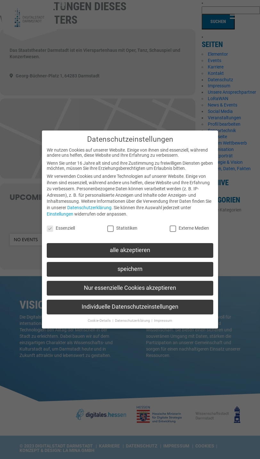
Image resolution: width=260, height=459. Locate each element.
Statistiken (122, 222)
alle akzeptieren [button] (130, 244)
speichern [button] (130, 263)
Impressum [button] (163, 315)
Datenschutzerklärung (89, 201)
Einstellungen (60, 208)
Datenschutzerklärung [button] (133, 315)
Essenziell (61, 222)
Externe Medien (189, 222)
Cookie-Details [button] (100, 315)
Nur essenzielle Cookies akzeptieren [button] (130, 282)
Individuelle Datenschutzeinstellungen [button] (130, 301)
